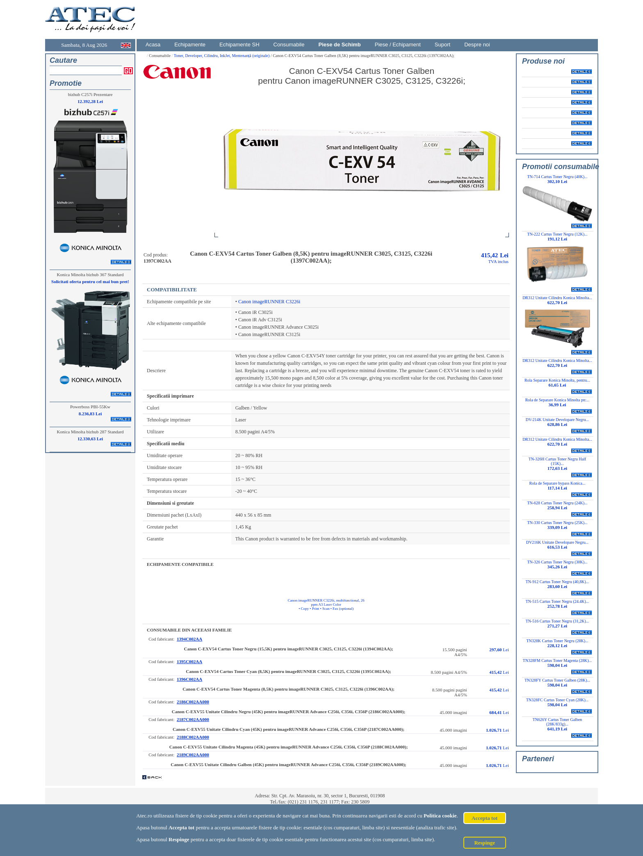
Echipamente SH (239, 44)
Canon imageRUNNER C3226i (269, 301)
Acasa (153, 44)
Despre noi (477, 44)
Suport (442, 44)
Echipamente (189, 44)
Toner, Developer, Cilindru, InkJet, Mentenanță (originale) (222, 55)
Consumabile (289, 44)
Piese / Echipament (398, 44)
